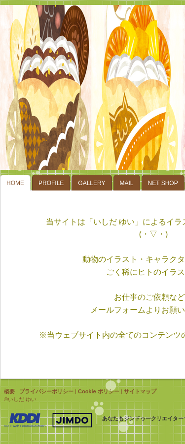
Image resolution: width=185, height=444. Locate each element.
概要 (9, 391)
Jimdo (48, 420)
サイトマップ (140, 391)
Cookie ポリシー (98, 391)
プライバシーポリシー (46, 391)
